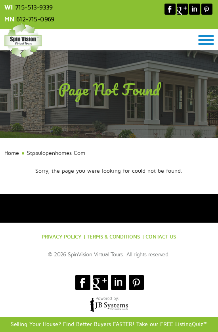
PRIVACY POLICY (62, 236)
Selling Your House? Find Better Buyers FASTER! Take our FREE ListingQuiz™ (109, 324)
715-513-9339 (34, 7)
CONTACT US (160, 236)
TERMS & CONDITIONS (113, 236)
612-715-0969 (35, 19)
